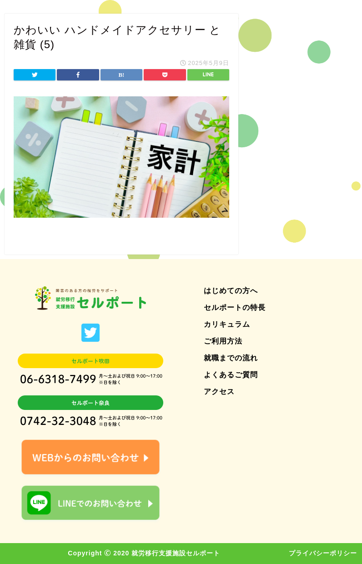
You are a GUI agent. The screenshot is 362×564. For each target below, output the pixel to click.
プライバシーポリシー (323, 553)
